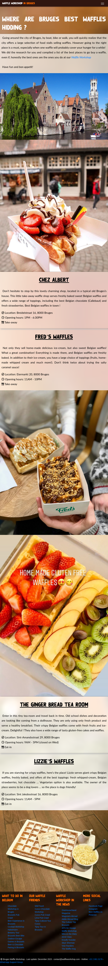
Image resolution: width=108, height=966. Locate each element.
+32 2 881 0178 (96, 959)
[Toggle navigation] (102, 4)
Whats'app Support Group (11, 962)
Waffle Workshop (18, 3)
